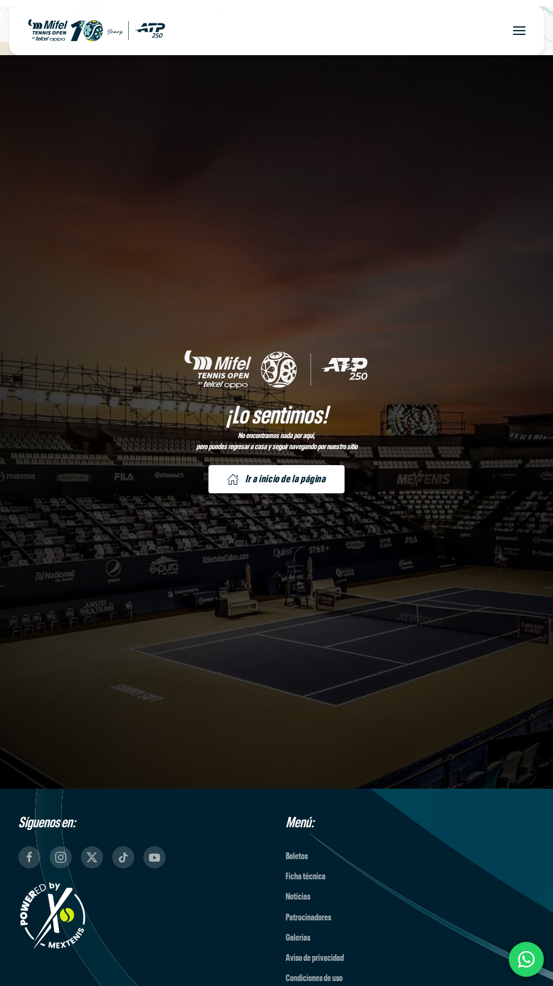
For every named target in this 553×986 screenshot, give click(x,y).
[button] (519, 30)
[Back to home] (97, 30)
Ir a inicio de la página (276, 479)
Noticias (298, 896)
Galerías (298, 937)
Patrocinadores (308, 917)
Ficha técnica (306, 876)
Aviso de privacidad (315, 958)
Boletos (297, 856)
